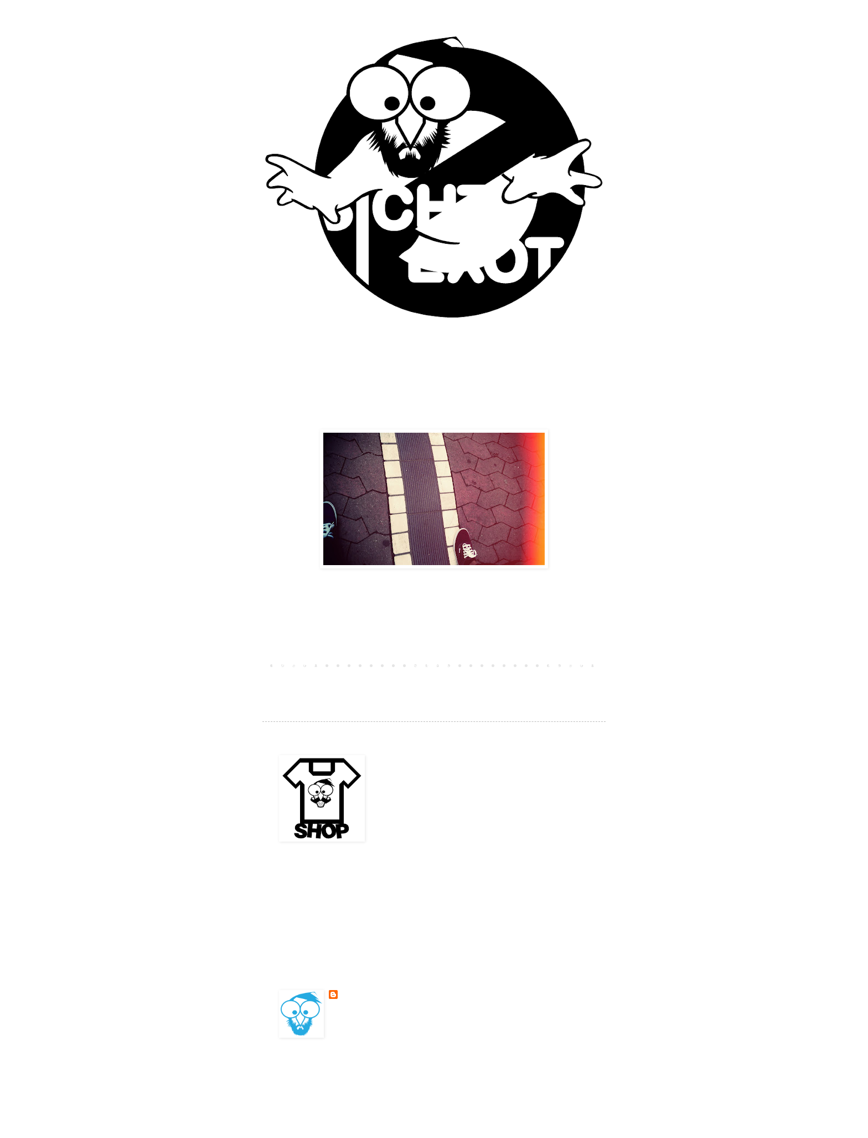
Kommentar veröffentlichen (333, 645)
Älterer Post (572, 665)
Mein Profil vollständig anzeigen (392, 1022)
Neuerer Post (295, 665)
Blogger (511, 1079)
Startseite (434, 665)
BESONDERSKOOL (366, 994)
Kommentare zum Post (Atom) (364, 681)
